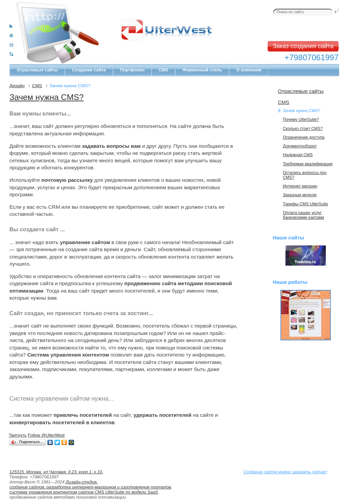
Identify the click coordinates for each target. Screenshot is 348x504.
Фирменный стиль (202, 69)
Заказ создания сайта (303, 46)
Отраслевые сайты (37, 69)
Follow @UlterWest (46, 435)
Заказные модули (299, 195)
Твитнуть (18, 435)
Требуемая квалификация (308, 164)
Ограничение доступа (303, 137)
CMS (163, 69)
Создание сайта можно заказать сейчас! (285, 471)
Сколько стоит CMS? (303, 128)
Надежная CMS (298, 155)
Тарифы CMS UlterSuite (305, 204)
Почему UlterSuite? (301, 119)
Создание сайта (89, 69)
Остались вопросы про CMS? (304, 175)
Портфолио (132, 69)
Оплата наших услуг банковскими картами (303, 215)
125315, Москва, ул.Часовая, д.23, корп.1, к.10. (56, 471)
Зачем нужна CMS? (46, 97)
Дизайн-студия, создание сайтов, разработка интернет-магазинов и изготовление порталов (90, 484)
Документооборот (300, 146)
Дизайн (17, 85)
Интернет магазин (300, 186)
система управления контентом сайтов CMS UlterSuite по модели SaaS (83, 492)
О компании (248, 69)
